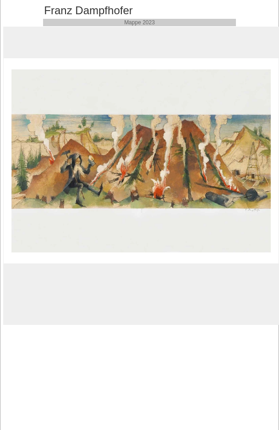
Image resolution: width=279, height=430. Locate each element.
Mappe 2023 (139, 22)
